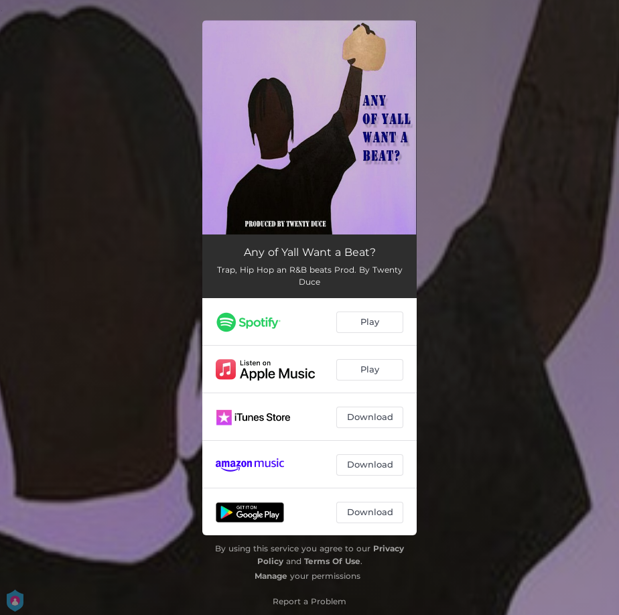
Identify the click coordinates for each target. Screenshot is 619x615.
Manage (271, 576)
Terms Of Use (332, 561)
